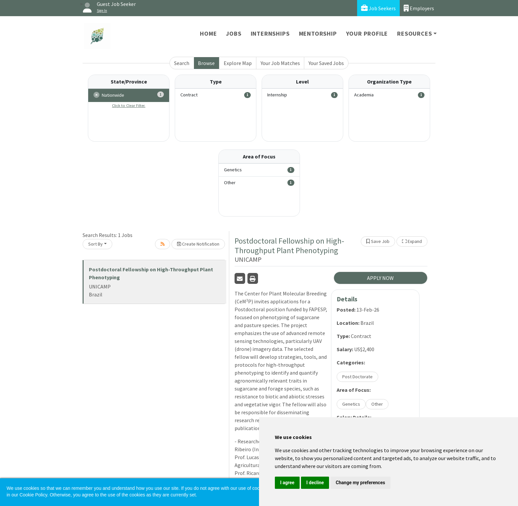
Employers (419, 8)
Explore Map (238, 63)
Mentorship (318, 33)
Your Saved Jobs (326, 63)
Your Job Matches (280, 63)
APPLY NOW (380, 278)
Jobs (233, 33)
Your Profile (367, 33)
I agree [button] (287, 482)
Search (181, 63)
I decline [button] (315, 482)
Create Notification (198, 244)
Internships (270, 33)
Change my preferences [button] (360, 482)
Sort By (95, 244)
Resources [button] (414, 33)
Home (208, 33)
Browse (206, 63)
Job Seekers (378, 8)
